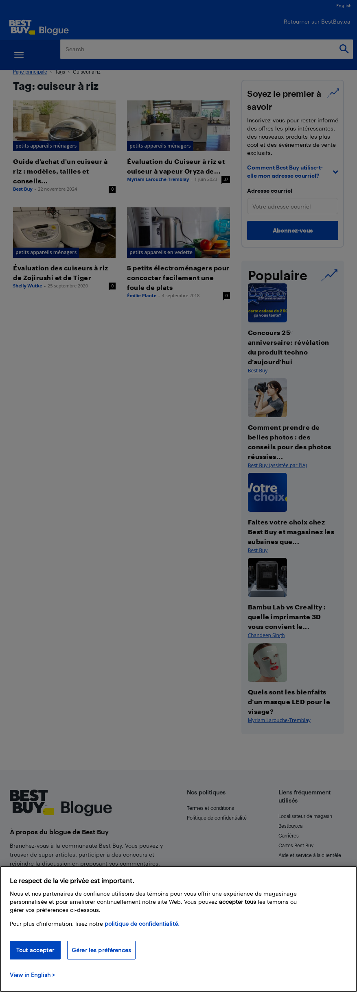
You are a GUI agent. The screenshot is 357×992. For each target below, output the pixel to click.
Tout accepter (35, 949)
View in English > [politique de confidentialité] (32, 974)
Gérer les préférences (101, 949)
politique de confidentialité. (142, 923)
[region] (178, 929)
